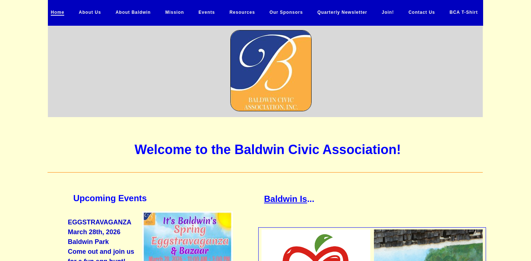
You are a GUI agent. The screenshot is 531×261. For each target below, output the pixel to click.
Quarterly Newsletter (342, 12)
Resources (242, 12)
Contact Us (421, 12)
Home (57, 12)
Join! (388, 12)
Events (206, 12)
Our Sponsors (286, 12)
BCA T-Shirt (464, 12)
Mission (174, 12)
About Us (90, 12)
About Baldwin (133, 12)
